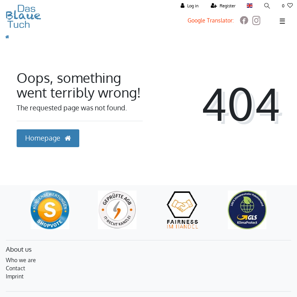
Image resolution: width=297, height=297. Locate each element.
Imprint (15, 276)
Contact (15, 268)
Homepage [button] (48, 138)
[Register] (223, 6)
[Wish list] (287, 6)
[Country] (249, 6)
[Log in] (189, 6)
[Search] (267, 6)
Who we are (21, 260)
